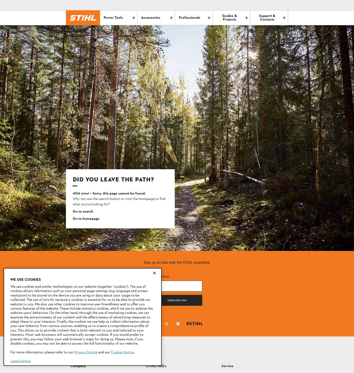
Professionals (194, 17)
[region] (83, 317)
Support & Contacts (272, 18)
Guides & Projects (235, 18)
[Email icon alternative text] (265, 5)
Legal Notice (20, 361)
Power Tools (119, 17)
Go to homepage (86, 219)
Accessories (157, 17)
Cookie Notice (122, 352)
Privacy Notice (85, 352)
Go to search (83, 211)
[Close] (154, 273)
